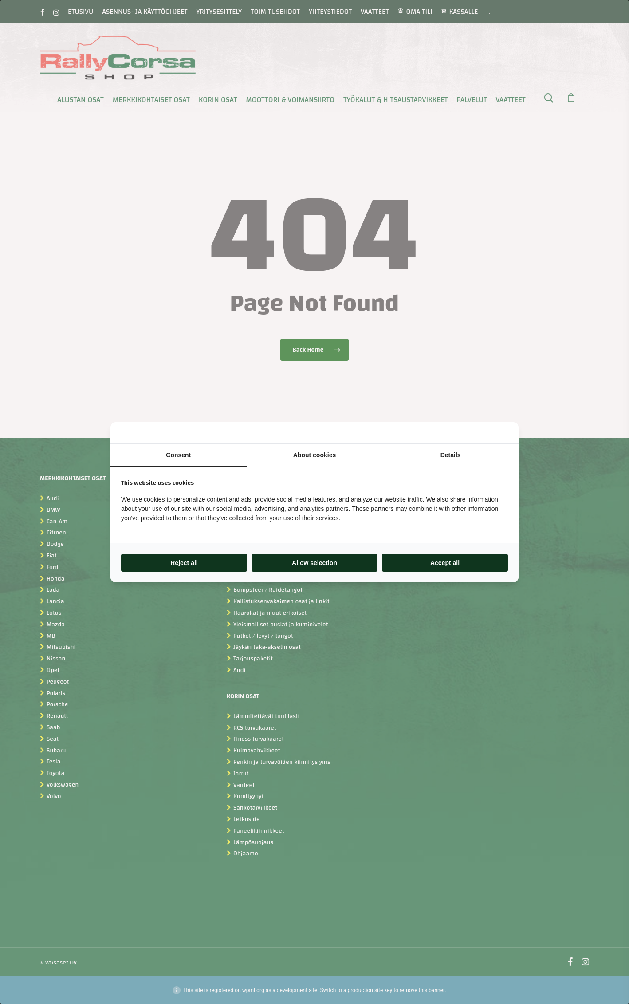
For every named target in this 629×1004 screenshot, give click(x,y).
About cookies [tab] (314, 455)
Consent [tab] (178, 455)
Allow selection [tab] (314, 562)
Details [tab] (450, 455)
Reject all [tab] (183, 562)
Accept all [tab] (445, 562)
